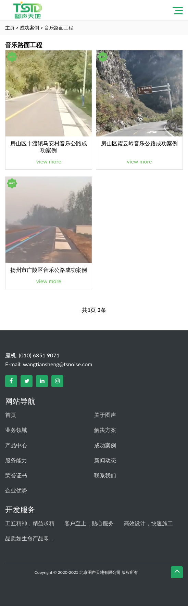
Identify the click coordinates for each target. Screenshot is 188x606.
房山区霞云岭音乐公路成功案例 (139, 143)
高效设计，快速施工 (148, 523)
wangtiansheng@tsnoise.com (57, 364)
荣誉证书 (16, 475)
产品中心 (16, 445)
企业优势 (16, 490)
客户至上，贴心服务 (89, 523)
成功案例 (29, 27)
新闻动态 (105, 460)
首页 (10, 414)
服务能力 (16, 460)
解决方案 (105, 429)
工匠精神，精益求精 (29, 523)
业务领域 (16, 429)
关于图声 (105, 414)
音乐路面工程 (59, 27)
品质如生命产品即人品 (31, 538)
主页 (10, 27)
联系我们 (105, 475)
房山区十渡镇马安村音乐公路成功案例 (48, 146)
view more (48, 161)
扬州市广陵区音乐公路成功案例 (48, 269)
